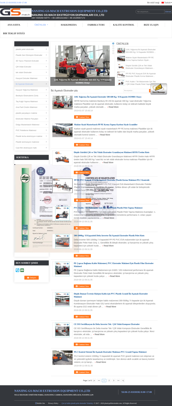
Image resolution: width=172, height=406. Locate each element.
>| (123, 381)
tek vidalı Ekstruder (24, 72)
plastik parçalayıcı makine (26, 113)
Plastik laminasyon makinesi (27, 142)
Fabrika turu (96, 25)
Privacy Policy (53, 403)
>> (118, 381)
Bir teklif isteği (153, 3)
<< (99, 381)
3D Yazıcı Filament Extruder (27, 61)
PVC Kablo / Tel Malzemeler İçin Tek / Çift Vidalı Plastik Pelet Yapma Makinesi (141, 83)
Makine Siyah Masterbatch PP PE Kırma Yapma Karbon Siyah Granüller (140, 58)
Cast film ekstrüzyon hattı (26, 148)
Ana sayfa (13, 25)
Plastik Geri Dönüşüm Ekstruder (29, 55)
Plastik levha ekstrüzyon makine (29, 136)
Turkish (168, 3)
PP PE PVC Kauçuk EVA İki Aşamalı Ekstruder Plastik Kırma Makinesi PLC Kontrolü (141, 75)
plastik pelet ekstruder (25, 49)
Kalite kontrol (123, 25)
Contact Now (84, 117)
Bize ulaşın (151, 25)
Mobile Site (40, 403)
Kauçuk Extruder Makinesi (26, 78)
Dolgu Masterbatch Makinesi (27, 125)
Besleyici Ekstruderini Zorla (27, 96)
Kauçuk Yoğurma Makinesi (27, 90)
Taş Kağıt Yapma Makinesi (27, 101)
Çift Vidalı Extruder (23, 67)
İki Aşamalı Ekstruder (24, 84)
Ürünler (41, 25)
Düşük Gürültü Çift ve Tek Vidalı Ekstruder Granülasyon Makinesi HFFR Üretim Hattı (139, 67)
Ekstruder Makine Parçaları (27, 119)
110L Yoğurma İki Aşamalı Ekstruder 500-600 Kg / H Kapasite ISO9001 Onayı (141, 50)
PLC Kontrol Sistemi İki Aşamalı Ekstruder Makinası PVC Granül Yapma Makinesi (110, 352)
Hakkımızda (69, 25)
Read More (114, 107)
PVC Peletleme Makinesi (26, 130)
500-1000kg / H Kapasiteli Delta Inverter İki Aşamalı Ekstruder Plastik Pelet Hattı (109, 236)
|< (94, 381)
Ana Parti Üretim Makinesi (26, 107)
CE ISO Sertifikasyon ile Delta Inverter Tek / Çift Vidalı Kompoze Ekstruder (107, 324)
